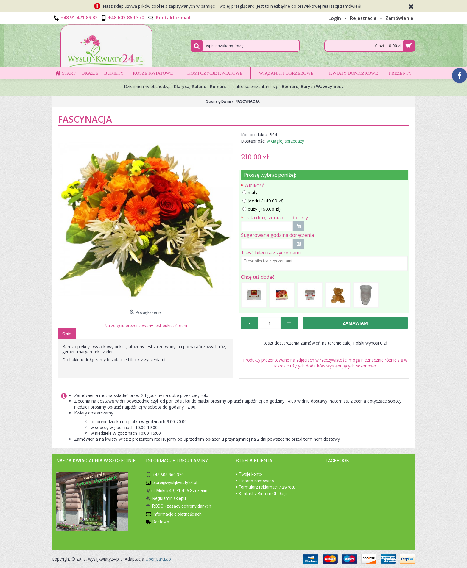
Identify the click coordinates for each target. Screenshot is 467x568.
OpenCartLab (158, 559)
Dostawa (157, 522)
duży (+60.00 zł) (261, 209)
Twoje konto (249, 474)
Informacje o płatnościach (174, 514)
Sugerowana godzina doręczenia (277, 235)
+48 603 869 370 (165, 475)
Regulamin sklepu (166, 499)
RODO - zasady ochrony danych (178, 506)
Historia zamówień (255, 480)
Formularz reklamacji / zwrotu (265, 487)
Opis (66, 333)
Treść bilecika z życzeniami (271, 252)
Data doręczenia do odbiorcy (276, 217)
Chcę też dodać (257, 277)
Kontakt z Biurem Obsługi (261, 493)
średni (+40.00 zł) (263, 201)
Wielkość (254, 185)
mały (250, 192)
